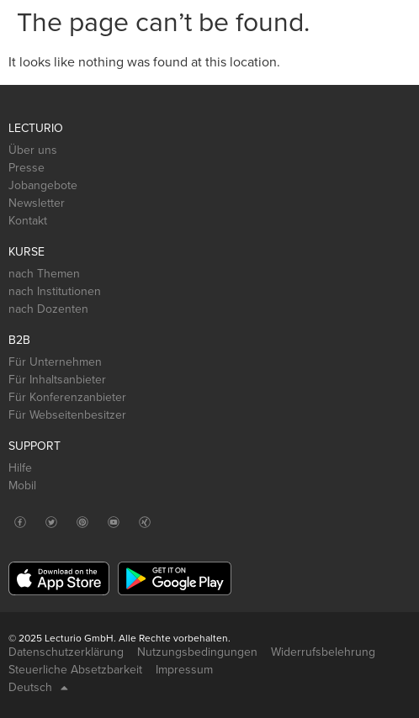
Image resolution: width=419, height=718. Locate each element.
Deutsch (38, 687)
